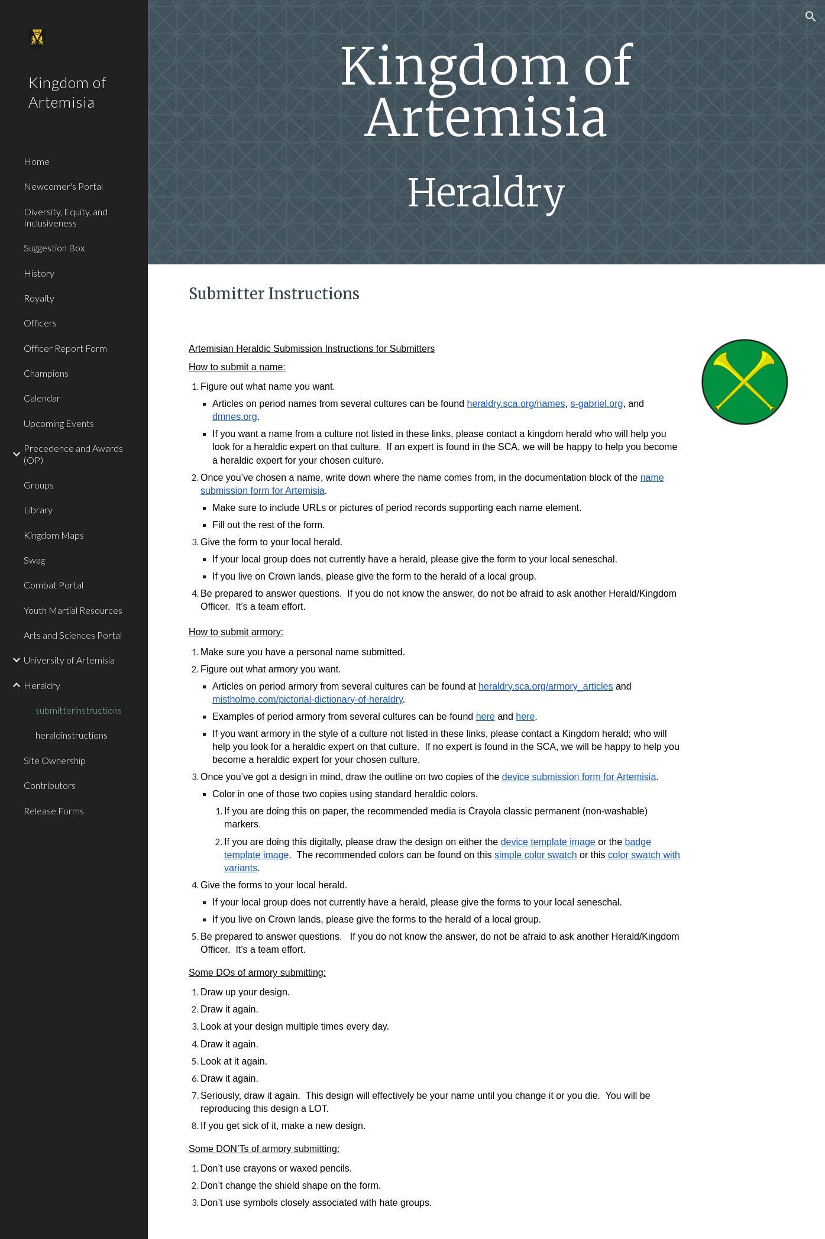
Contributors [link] (50, 785)
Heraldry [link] (42, 685)
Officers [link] (40, 322)
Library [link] (38, 509)
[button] (811, 16)
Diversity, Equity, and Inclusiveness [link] (66, 217)
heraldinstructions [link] (71, 734)
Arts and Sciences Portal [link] (73, 634)
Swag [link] (34, 559)
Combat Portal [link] (53, 584)
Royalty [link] (39, 297)
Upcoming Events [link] (59, 423)
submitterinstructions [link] (78, 710)
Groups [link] (39, 484)
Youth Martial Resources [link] (73, 610)
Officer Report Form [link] (65, 348)
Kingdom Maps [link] (54, 535)
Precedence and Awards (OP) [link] (73, 453)
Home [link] (37, 161)
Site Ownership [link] (55, 760)
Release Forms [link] (54, 810)
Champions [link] (46, 373)
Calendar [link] (42, 397)
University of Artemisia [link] (69, 659)
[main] (486, 132)
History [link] (39, 273)
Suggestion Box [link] (54, 247)
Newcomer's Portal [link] (63, 186)
